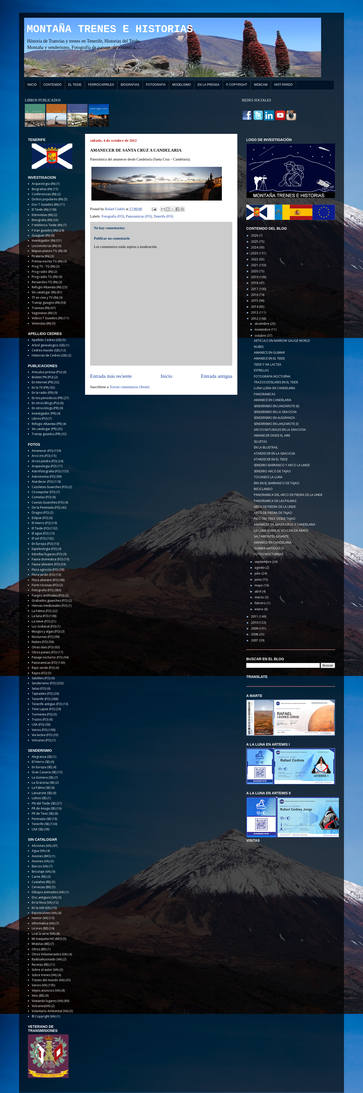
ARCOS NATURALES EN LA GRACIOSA (280, 429)
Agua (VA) (38, 851)
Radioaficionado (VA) (47, 959)
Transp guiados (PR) (46, 434)
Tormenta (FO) (42, 714)
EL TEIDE (75, 84)
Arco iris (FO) (41, 456)
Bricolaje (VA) (41, 871)
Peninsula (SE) (41, 819)
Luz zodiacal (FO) (44, 626)
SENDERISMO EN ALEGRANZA (274, 418)
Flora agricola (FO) (45, 569)
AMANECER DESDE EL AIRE (272, 435)
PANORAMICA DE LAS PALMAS (275, 501)
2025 (255, 241)
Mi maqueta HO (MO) (47, 939)
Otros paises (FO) (44, 652)
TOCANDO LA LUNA (268, 477)
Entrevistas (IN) (42, 215)
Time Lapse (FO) (43, 709)
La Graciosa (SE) (43, 782)
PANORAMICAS (264, 394)
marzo (260, 597)
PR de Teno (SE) (43, 813)
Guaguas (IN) (41, 235)
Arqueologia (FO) (44, 466)
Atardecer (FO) (42, 481)
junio (258, 579)
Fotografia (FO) (113, 216)
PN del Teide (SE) (44, 803)
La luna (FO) (40, 616)
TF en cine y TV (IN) (45, 297)
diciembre (262, 323)
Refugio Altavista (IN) (46, 287)
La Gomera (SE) (42, 777)
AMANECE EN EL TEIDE (269, 358)
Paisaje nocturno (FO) (47, 657)
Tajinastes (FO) (42, 693)
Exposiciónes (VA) (44, 913)
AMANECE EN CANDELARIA (272, 400)
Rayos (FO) (39, 673)
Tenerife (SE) (40, 824)
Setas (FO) (39, 688)
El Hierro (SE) (41, 762)
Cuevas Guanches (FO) (48, 502)
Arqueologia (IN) (43, 184)
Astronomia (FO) (43, 476)
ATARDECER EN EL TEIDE (271, 459)
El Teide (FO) (41, 528)
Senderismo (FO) (44, 683)
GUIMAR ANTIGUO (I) (269, 548)
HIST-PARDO (283, 84)
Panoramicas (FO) (139, 216)
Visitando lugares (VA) (47, 1001)
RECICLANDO (263, 489)
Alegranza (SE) (42, 757)
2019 (255, 277)
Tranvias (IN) (41, 308)
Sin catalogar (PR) (44, 429)
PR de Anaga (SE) (43, 808)
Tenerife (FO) (163, 216)
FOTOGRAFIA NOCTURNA (272, 376)
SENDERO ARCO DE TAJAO (272, 471)
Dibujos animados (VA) (48, 892)
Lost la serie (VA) (43, 933)
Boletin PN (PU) (42, 377)
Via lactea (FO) (42, 735)
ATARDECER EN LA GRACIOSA (274, 453)
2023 (255, 253)
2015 (255, 300)
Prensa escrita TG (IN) (47, 261)
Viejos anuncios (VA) (46, 990)
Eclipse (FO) (40, 518)
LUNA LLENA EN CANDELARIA (274, 388)
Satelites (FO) (41, 678)
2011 (255, 616)
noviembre (263, 329)
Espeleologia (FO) (44, 549)
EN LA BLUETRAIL (266, 447)
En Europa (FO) (42, 544)
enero (259, 609)
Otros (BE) (39, 949)
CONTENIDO (52, 84)
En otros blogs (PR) (45, 408)
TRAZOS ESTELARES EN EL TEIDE (276, 382)
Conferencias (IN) (44, 194)
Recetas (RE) (40, 964)
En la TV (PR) (40, 387)
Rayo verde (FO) (43, 668)
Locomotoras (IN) (44, 246)
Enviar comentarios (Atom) (129, 387)
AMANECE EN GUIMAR (269, 352)
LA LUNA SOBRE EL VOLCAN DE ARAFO (281, 530)
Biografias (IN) (42, 189)
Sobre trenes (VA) (44, 975)
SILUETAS (260, 441)
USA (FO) (38, 724)
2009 (255, 628)
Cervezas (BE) (41, 887)
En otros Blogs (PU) (45, 403)
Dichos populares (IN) (47, 199)
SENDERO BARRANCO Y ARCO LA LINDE (282, 465)
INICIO (32, 84)
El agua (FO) (40, 533)
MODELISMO (181, 84)
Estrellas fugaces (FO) (47, 554)
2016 (255, 295)
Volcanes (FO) (41, 740)
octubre (261, 335)
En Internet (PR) (42, 382)
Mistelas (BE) (41, 944)
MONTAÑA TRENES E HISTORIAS (110, 29)
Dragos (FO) (40, 512)
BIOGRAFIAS (130, 84)
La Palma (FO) (41, 611)
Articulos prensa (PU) (47, 372)
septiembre (263, 562)
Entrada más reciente (111, 376)
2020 (255, 271)
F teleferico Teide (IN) (47, 225)
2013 (255, 312)
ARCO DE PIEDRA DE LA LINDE (275, 507)
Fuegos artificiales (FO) (48, 595)
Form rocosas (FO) (45, 585)
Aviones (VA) (41, 861)
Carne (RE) (39, 876)
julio (258, 573)
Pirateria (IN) (41, 256)
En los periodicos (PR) (47, 398)
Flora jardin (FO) (43, 574)
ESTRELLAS (261, 370)
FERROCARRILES (101, 84)
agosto (260, 567)
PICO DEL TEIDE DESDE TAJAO (274, 518)
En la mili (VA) (41, 908)
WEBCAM (261, 84)
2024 (255, 247)
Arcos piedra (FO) (44, 461)
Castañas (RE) (41, 882)
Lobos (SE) (39, 798)
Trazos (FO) (40, 719)
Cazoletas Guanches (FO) (50, 487)
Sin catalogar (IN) (44, 292)
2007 (255, 640)
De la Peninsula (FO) (46, 507)
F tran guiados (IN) (45, 230)
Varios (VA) (39, 985)
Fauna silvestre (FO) (46, 564)
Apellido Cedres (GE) (46, 340)
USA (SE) (37, 829)
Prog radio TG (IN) (45, 277)
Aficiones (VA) (41, 846)
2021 (255, 265)
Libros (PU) (39, 418)
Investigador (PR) (44, 413)
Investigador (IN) (43, 240)
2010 (255, 622)
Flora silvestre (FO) (45, 580)
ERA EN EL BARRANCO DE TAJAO (276, 483)
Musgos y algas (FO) (46, 631)
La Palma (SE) (41, 787)
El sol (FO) (39, 538)
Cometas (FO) (41, 497)
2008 (255, 634)
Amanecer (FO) (42, 451)
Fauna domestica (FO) (47, 559)
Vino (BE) (38, 995)
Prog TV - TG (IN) (43, 266)
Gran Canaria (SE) (44, 772)
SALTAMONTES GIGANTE (271, 536)
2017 (255, 289)
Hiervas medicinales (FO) (49, 605)
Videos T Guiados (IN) (47, 318)
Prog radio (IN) (42, 272)
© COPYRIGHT (237, 84)
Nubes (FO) (40, 642)
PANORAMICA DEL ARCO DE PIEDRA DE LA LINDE (288, 495)
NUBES (258, 347)
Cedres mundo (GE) (46, 350)
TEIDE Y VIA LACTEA (267, 364)
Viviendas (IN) (41, 323)
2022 (255, 259)
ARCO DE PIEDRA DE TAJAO (273, 513)
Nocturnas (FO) (42, 637)
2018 (255, 283)
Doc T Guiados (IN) (45, 204)
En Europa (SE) (42, 767)
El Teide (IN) (40, 209)
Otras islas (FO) (43, 647)
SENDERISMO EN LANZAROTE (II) (276, 406)
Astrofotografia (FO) (46, 471)
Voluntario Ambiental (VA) (50, 1011)
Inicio (166, 376)
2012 (255, 318)
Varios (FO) (39, 730)
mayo (259, 585)
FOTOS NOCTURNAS (268, 554)
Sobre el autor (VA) (45, 969)
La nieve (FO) (41, 621)
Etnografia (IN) (42, 220)
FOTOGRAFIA (156, 84)
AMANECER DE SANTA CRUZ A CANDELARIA (284, 524)
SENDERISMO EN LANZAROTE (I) (276, 424)
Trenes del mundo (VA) (48, 980)
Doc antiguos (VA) (44, 897)
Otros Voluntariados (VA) (50, 954)
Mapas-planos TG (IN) (47, 251)
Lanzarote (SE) (42, 793)
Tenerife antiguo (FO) (47, 704)
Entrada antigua (217, 376)
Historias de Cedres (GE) (49, 355)
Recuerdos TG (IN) (45, 282)
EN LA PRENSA (208, 84)
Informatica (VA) (43, 923)
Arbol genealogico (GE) (48, 345)
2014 (255, 306)
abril (258, 591)
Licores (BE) (40, 928)
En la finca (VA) (42, 902)
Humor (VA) (40, 918)
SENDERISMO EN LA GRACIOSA (275, 412)
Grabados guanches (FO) (50, 600)
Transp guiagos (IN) (46, 302)
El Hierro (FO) (41, 523)
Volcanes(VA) (41, 1006)
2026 (255, 235)
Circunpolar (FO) (43, 492)
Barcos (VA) (40, 866)
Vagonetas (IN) (42, 313)
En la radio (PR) (42, 392)
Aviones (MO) (41, 856)
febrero (261, 603)
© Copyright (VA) (44, 1016)
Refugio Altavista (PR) (47, 424)
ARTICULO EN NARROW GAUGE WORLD (282, 340)
